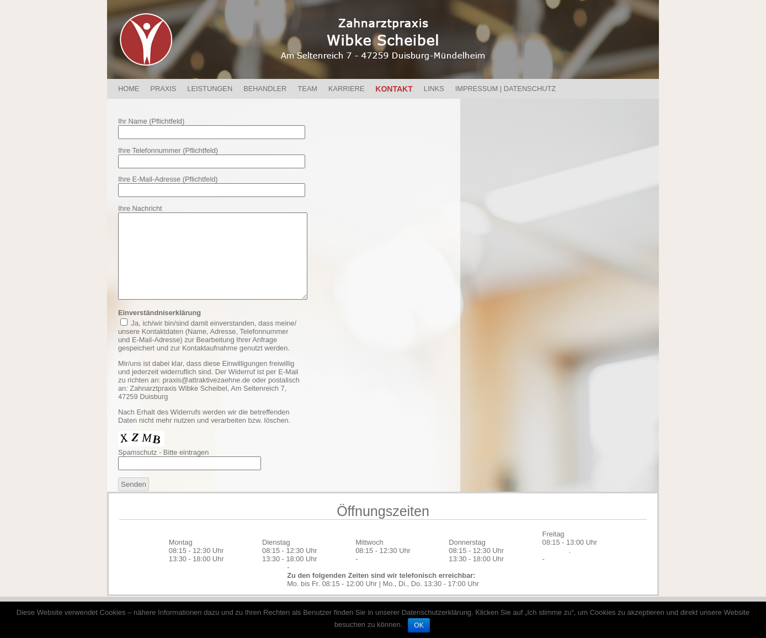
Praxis (163, 88)
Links (434, 88)
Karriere (346, 88)
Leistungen (209, 88)
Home (128, 88)
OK (418, 625)
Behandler (264, 88)
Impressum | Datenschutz (505, 88)
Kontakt (393, 88)
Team (307, 88)
